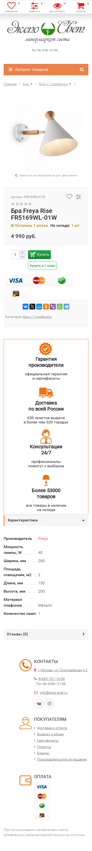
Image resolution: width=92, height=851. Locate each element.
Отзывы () (17, 634)
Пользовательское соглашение (62, 759)
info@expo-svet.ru (53, 692)
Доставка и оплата (52, 728)
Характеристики (23, 520)
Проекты (44, 747)
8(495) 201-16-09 (51, 679)
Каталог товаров (28, 69)
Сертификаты (48, 740)
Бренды (43, 753)
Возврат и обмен (50, 734)
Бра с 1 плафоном (37, 317)
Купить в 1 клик (42, 266)
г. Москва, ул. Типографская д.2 (62, 670)
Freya (43, 538)
